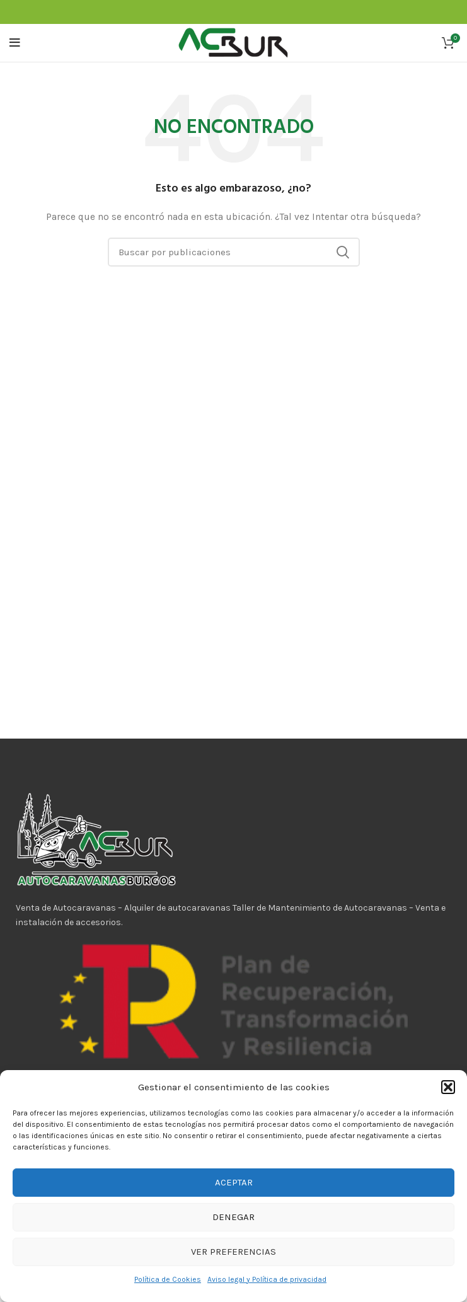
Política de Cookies (167, 1279)
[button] (448, 1087)
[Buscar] (234, 252)
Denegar (233, 1217)
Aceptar (234, 1182)
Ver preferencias (233, 1251)
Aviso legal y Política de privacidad (266, 1279)
